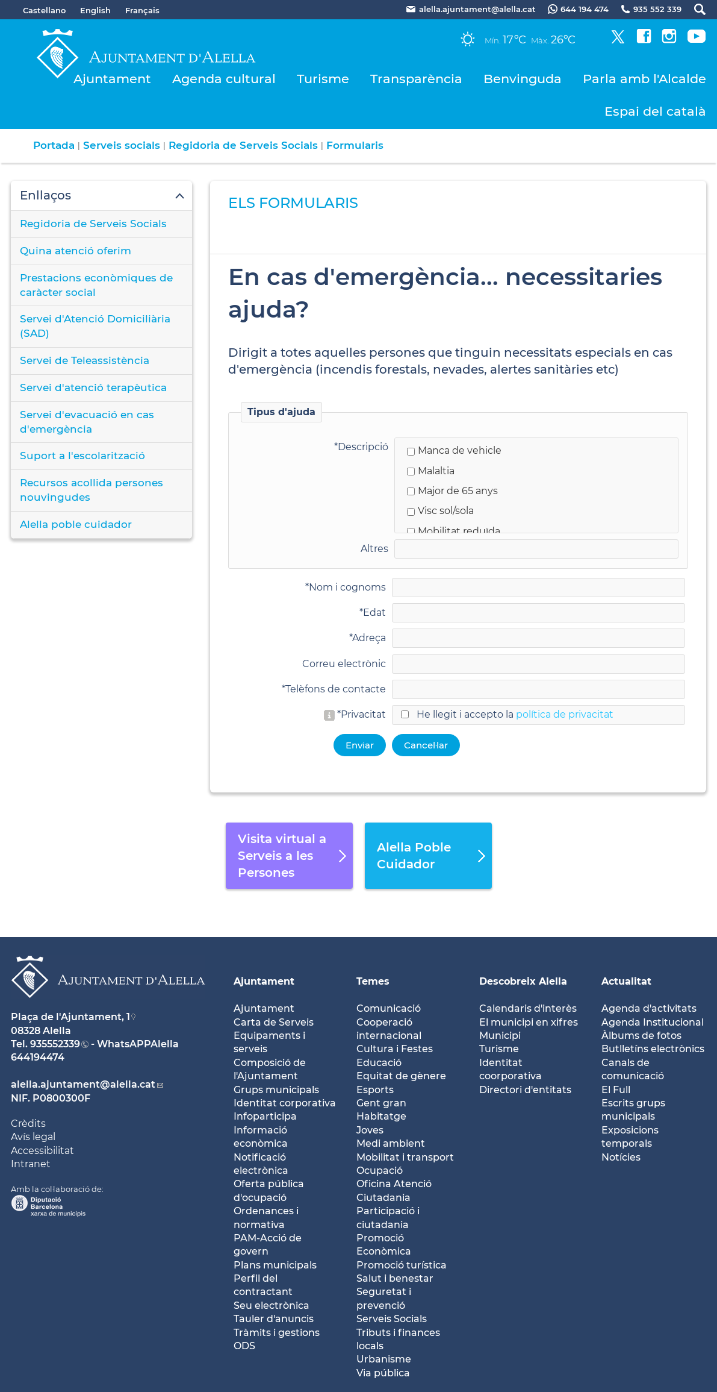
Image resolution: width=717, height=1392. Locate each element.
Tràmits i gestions (277, 1332)
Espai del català (655, 111)
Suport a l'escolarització (82, 456)
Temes (373, 981)
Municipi (500, 1035)
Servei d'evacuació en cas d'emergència (87, 422)
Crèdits (28, 1123)
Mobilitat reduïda (453, 531)
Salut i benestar (394, 1278)
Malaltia (431, 471)
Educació (379, 1062)
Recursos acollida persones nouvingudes (91, 490)
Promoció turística (401, 1265)
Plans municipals (275, 1265)
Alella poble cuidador (76, 524)
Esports (375, 1090)
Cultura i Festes (394, 1049)
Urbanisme (383, 1359)
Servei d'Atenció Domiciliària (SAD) (95, 326)
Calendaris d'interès (528, 1008)
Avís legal (33, 1137)
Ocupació (379, 1170)
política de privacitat (564, 714)
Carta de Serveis (274, 1022)
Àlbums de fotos (641, 1035)
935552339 (55, 1044)
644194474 (37, 1057)
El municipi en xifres (528, 1022)
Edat (374, 612)
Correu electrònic (344, 663)
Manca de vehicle (454, 450)
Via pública (383, 1373)
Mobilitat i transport (405, 1157)
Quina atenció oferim (75, 251)
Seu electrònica (271, 1305)
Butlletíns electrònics (652, 1049)
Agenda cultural (224, 78)
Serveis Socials (391, 1319)
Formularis (354, 145)
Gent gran (381, 1103)
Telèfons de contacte (335, 689)
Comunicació (388, 1008)
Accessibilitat (42, 1150)
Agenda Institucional (652, 1022)
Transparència (416, 78)
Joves (369, 1130)
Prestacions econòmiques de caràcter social (96, 285)
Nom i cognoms (347, 587)
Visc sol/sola (440, 510)
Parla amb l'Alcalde (644, 78)
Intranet (31, 1164)
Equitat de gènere (401, 1076)
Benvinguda (522, 78)
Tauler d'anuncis (274, 1319)
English (95, 10)
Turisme (323, 78)
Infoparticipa (265, 1116)
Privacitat (363, 714)
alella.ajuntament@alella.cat (83, 1084)
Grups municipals (276, 1090)
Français (142, 10)
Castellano (44, 10)
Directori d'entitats (525, 1090)
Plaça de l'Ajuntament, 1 (70, 1017)
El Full (615, 1090)
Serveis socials (121, 145)
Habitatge (381, 1116)
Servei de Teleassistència (84, 360)
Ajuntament (112, 78)
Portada (54, 145)
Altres (374, 548)
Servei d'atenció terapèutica (93, 387)
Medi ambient (390, 1143)
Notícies (621, 1157)
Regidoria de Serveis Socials (243, 145)
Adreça (369, 638)
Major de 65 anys (452, 491)
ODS (244, 1346)
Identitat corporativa (285, 1103)
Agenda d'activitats (649, 1008)
